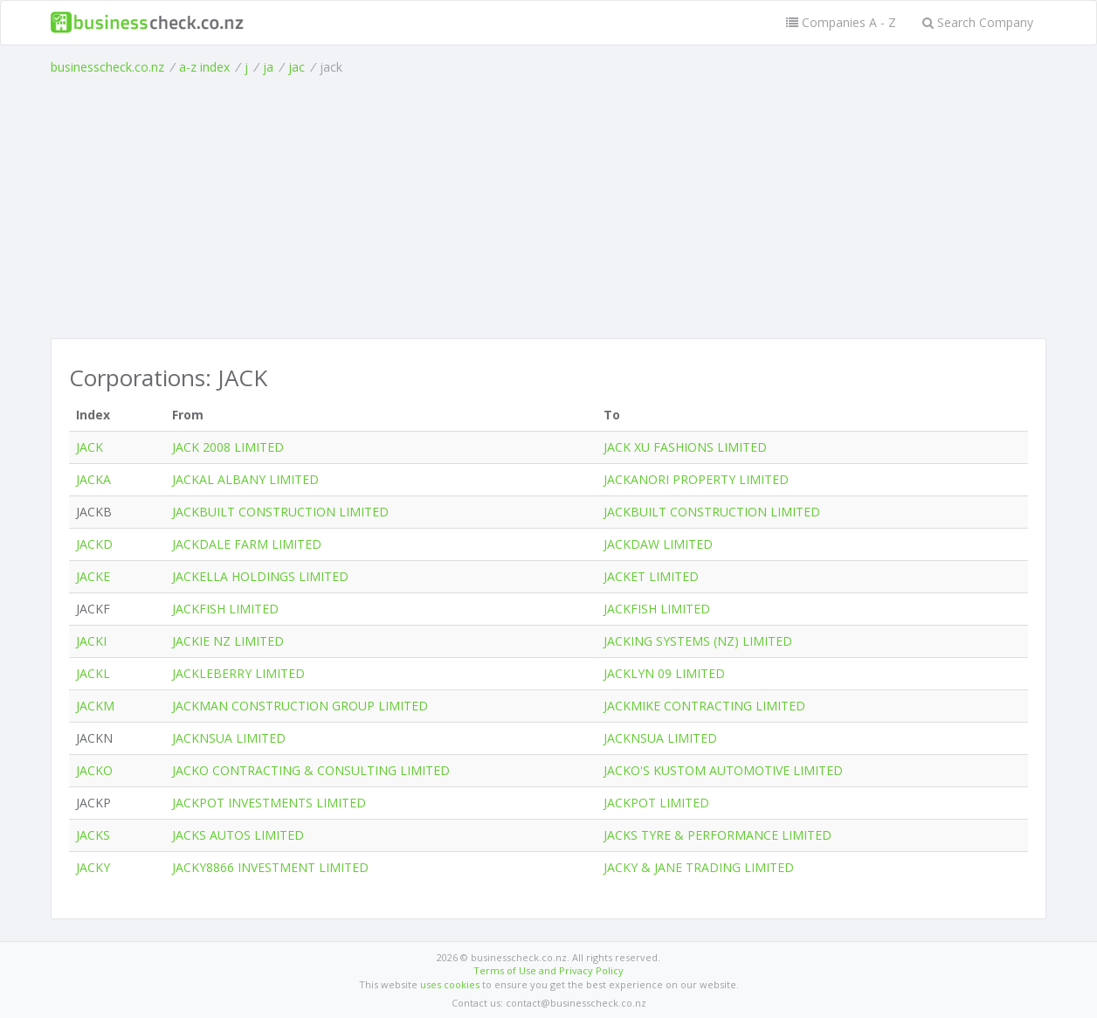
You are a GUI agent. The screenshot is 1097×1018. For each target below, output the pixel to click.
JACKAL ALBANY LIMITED (245, 479)
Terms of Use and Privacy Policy (548, 970)
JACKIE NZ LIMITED (228, 641)
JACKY (93, 867)
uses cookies (450, 984)
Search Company (977, 22)
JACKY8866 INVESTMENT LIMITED (270, 867)
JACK (89, 447)
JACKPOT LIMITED (656, 802)
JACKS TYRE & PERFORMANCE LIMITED (717, 835)
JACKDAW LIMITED (658, 544)
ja (268, 67)
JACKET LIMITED (651, 576)
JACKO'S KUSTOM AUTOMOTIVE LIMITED (723, 770)
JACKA (93, 479)
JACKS (93, 835)
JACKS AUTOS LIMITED (238, 835)
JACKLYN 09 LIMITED (664, 673)
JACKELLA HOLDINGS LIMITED (260, 576)
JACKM (95, 705)
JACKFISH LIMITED (225, 608)
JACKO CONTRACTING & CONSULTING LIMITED (311, 770)
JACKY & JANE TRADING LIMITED (699, 867)
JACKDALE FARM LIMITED (246, 544)
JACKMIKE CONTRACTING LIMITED (704, 705)
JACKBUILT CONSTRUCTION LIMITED (280, 511)
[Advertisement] (548, 207)
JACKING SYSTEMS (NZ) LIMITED (698, 641)
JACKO (94, 770)
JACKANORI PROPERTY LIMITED (696, 479)
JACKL (93, 673)
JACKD (94, 544)
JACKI (91, 641)
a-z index (204, 67)
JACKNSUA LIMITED (229, 738)
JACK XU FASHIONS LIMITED (685, 447)
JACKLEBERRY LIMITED (238, 673)
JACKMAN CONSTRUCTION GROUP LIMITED (300, 705)
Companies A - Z (841, 22)
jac (296, 67)
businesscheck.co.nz (107, 67)
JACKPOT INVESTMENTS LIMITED (269, 802)
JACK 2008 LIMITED (228, 447)
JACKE (93, 576)
